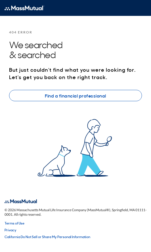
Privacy (10, 230)
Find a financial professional (75, 95)
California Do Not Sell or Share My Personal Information (47, 236)
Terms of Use (14, 223)
